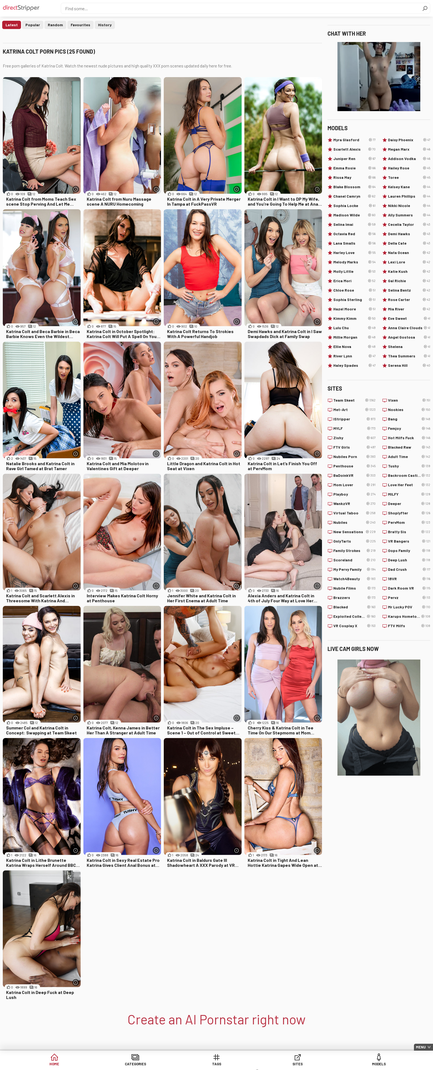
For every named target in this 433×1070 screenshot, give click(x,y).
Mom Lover (354, 485)
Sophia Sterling (354, 299)
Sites (216, 1064)
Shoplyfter (409, 513)
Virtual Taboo (354, 513)
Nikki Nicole (409, 205)
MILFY (409, 494)
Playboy (354, 494)
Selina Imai (354, 224)
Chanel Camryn (354, 196)
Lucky (301, 1064)
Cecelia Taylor (409, 224)
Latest (12, 24)
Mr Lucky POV (409, 607)
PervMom (409, 522)
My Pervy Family (354, 569)
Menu (421, 1047)
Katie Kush (409, 271)
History (105, 24)
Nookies (409, 409)
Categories (132, 1064)
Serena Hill (409, 365)
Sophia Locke (354, 205)
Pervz (409, 597)
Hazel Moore (354, 309)
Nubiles (354, 522)
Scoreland (354, 560)
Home (90, 1064)
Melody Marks (354, 262)
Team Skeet (354, 400)
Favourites (80, 24)
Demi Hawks (409, 234)
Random (55, 24)
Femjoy (409, 428)
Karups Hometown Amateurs (409, 616)
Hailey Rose (409, 168)
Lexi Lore (409, 262)
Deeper (409, 503)
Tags (174, 1064)
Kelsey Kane (409, 187)
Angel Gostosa (409, 337)
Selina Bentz (409, 290)
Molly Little (354, 271)
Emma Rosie (354, 168)
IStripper (354, 419)
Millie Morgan (354, 337)
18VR (409, 578)
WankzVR (354, 503)
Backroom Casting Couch (409, 475)
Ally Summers (409, 215)
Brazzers (354, 597)
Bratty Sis (409, 532)
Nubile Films (354, 588)
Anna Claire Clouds (409, 328)
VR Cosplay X (354, 625)
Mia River (409, 309)
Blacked (354, 607)
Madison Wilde (354, 215)
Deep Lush (409, 560)
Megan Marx (409, 149)
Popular (32, 24)
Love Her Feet (409, 485)
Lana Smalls (354, 243)
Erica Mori (354, 281)
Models (259, 1064)
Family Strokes (354, 550)
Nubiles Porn (354, 456)
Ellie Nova (354, 346)
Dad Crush (409, 569)
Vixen (409, 400)
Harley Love (354, 252)
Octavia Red (354, 234)
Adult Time (409, 456)
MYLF (354, 428)
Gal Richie (409, 281)
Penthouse (354, 466)
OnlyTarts (354, 541)
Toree (409, 177)
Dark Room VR (409, 588)
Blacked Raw (409, 447)
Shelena (409, 346)
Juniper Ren (354, 158)
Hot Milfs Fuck (409, 438)
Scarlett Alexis (354, 149)
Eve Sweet (409, 318)
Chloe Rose (354, 290)
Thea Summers (409, 356)
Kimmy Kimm (354, 318)
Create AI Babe (343, 1064)
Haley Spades (354, 365)
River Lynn (354, 356)
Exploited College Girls (354, 616)
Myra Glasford (354, 140)
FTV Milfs (409, 625)
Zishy (354, 438)
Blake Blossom (354, 187)
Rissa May (354, 177)
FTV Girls (354, 447)
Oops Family (409, 550)
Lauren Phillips (409, 196)
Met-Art (354, 409)
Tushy (409, 466)
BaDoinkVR (354, 475)
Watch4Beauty (354, 578)
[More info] (75, 189)
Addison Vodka (409, 158)
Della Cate (409, 243)
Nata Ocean (409, 252)
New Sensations (354, 532)
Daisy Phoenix (409, 140)
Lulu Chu (354, 328)
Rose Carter (409, 299)
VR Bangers (409, 541)
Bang (409, 419)
